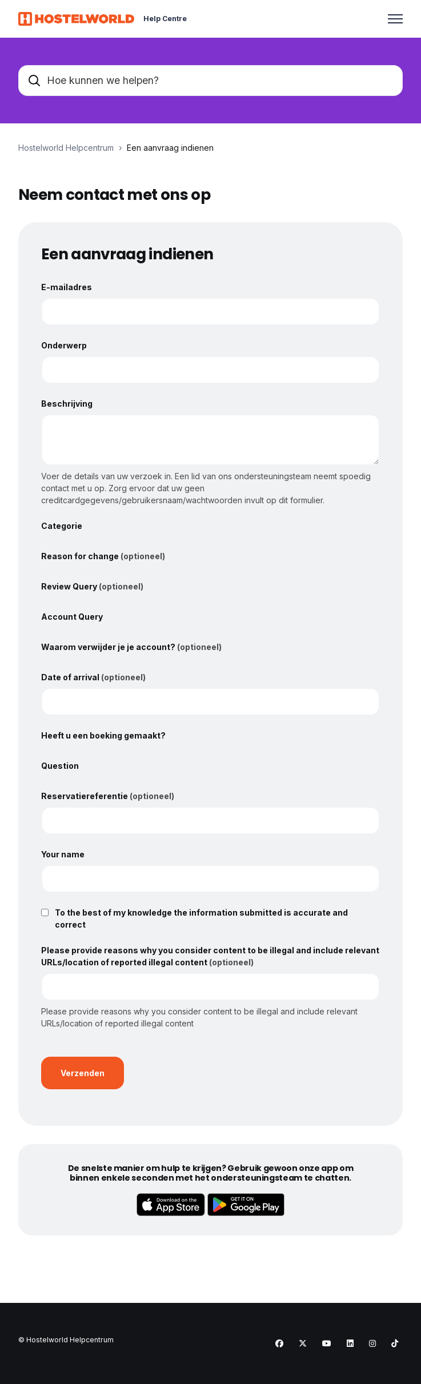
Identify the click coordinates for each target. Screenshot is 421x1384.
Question (60, 766)
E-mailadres (66, 287)
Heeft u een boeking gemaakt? (103, 735)
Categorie (61, 526)
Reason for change (103, 556)
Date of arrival (93, 677)
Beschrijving (67, 403)
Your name (63, 854)
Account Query (72, 616)
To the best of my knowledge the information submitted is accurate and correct (201, 918)
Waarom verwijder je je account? (131, 647)
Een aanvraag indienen (170, 148)
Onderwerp (64, 345)
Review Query (92, 586)
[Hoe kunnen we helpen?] (210, 80)
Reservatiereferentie (107, 796)
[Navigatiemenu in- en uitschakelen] (395, 19)
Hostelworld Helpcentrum (66, 148)
